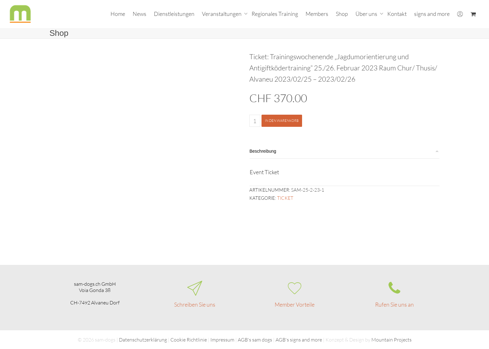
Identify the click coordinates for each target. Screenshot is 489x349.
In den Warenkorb (282, 120)
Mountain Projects (391, 340)
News (139, 13)
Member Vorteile (295, 304)
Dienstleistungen (174, 13)
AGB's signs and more (299, 340)
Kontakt (397, 13)
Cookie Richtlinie (188, 340)
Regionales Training (275, 13)
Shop (342, 13)
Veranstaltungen (222, 13)
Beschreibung (263, 151)
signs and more (432, 13)
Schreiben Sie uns (194, 304)
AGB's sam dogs (255, 340)
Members (317, 13)
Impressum (222, 340)
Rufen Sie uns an (394, 304)
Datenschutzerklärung (143, 340)
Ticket (285, 198)
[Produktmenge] (254, 121)
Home (117, 13)
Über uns (366, 13)
